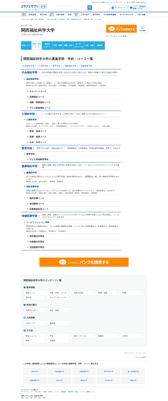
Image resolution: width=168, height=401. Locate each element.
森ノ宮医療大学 (133, 371)
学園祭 (52, 340)
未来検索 (32, 14)
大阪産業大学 (84, 371)
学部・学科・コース (58, 293)
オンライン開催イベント (87, 391)
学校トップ (26, 45)
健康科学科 (31, 173)
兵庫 (35, 398)
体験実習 (70, 391)
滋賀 (22, 398)
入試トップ (30, 323)
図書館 (101, 336)
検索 (89, 7)
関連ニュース (31, 336)
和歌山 (44, 398)
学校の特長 (78, 293)
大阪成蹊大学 (59, 371)
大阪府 (45, 391)
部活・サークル (80, 336)
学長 (51, 336)
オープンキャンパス (126, 14)
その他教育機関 (110, 14)
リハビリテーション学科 (37, 222)
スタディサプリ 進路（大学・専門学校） (33, 19)
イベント (56, 391)
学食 (27, 340)
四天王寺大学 (108, 371)
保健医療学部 (86, 66)
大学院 (125, 336)
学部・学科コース (36, 45)
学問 (69, 14)
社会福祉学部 (28, 66)
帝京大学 (59, 380)
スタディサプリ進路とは (99, 2)
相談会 (77, 391)
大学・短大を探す (52, 19)
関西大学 (133, 380)
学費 (124, 293)
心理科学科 (31, 120)
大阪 (68, 19)
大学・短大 (85, 14)
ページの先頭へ (141, 357)
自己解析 (43, 14)
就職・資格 (68, 45)
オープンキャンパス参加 (116, 36)
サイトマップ (115, 2)
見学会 (50, 391)
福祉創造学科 (32, 79)
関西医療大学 (34, 380)
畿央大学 (84, 380)
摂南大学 (35, 371)
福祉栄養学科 (32, 186)
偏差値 (99, 45)
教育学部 (56, 66)
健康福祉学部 (70, 66)
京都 (26, 398)
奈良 (39, 398)
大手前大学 (109, 380)
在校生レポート (47, 45)
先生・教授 (57, 45)
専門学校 (96, 14)
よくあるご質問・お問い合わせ (135, 2)
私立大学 (62, 19)
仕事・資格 (60, 14)
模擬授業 (63, 391)
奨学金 (28, 297)
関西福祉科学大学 (76, 19)
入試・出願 (141, 14)
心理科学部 (43, 66)
